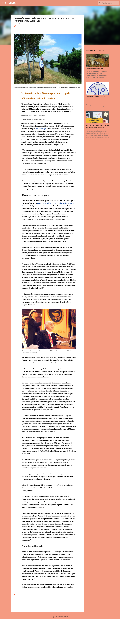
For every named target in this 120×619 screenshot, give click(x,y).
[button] (15, 26)
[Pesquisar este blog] (110, 3)
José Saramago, (40, 129)
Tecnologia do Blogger (60, 616)
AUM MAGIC (12, 3)
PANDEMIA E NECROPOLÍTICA (94, 68)
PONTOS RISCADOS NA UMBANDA (95, 96)
